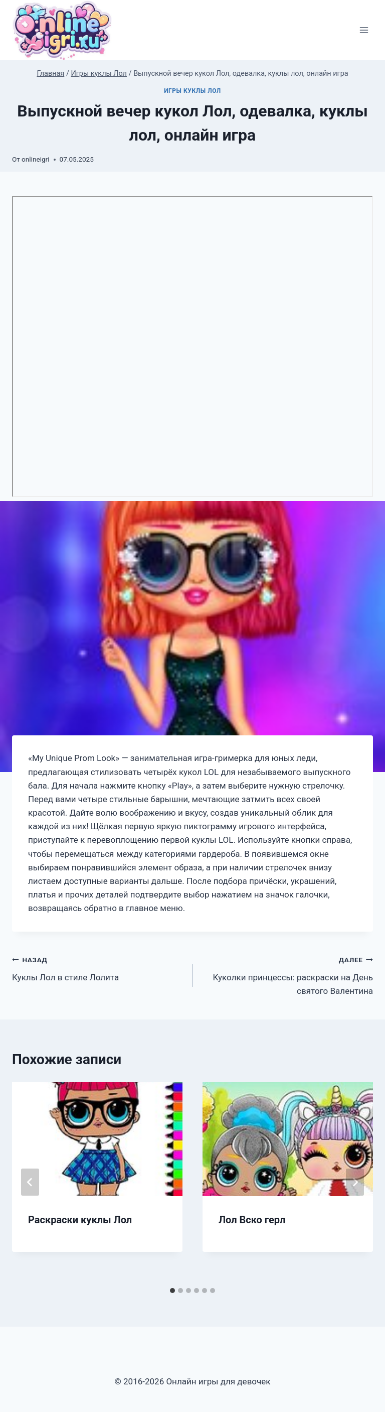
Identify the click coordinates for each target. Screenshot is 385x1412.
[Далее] (355, 1182)
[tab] (172, 1290)
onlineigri (35, 159)
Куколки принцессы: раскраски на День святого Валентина (287, 974)
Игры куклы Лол (192, 90)
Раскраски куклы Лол (80, 1220)
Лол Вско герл (252, 1220)
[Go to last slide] (30, 1182)
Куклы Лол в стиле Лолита (98, 967)
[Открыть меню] (363, 30)
